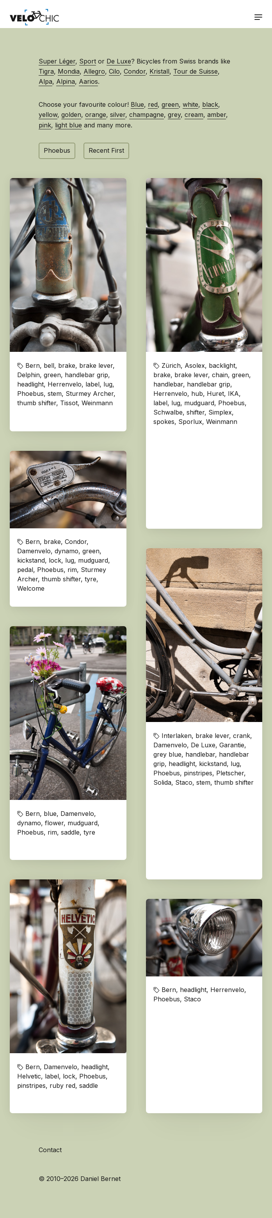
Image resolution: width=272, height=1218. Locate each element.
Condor (135, 71)
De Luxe (119, 61)
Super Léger (57, 61)
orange (95, 114)
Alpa (45, 81)
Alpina (65, 81)
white (190, 104)
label (92, 384)
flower (54, 823)
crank (241, 736)
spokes (163, 421)
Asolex (195, 365)
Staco (183, 782)
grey (174, 114)
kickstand (31, 560)
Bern (32, 365)
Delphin (28, 375)
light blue (68, 125)
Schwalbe (168, 412)
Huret (215, 393)
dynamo (66, 551)
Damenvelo (34, 551)
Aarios (88, 81)
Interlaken (177, 736)
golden (71, 114)
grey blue (167, 754)
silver (117, 114)
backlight (222, 365)
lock (55, 560)
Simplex (220, 412)
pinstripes (198, 773)
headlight (30, 384)
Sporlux (190, 421)
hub (197, 393)
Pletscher (230, 773)
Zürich (171, 365)
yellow (48, 114)
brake (66, 365)
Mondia (69, 71)
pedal (25, 570)
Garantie (231, 745)
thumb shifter (36, 403)
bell (49, 365)
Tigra (46, 71)
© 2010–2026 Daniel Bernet (80, 1179)
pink (45, 125)
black (210, 104)
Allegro (94, 71)
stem (55, 393)
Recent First (106, 150)
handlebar (168, 384)
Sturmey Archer (90, 393)
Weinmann (97, 403)
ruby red (62, 1085)
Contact (50, 1150)
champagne (146, 114)
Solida (162, 782)
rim (72, 570)
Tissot (69, 403)
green (170, 104)
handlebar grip (86, 375)
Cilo (114, 71)
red (153, 104)
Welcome (30, 588)
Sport (87, 61)
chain (220, 375)
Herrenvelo (65, 384)
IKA (233, 393)
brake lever (96, 365)
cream (194, 114)
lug (107, 384)
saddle (70, 832)
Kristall (159, 71)
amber (216, 114)
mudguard (199, 403)
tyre (90, 579)
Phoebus (57, 150)
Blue (137, 104)
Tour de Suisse (195, 71)
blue (50, 813)
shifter (195, 412)
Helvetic (29, 1076)
